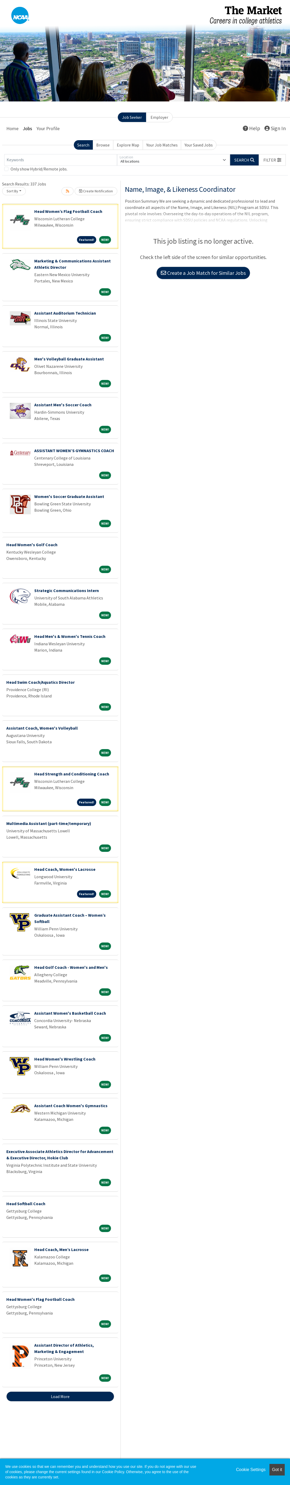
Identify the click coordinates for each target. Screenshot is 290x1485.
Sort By (12, 191)
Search (83, 145)
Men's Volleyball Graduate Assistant (69, 359)
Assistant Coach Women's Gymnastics (71, 1105)
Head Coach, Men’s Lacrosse (61, 1249)
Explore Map (128, 145)
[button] (272, 160)
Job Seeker (132, 117)
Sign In (275, 128)
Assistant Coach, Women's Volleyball (42, 728)
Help (251, 128)
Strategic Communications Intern (66, 590)
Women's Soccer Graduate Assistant (69, 496)
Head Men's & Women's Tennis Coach (69, 636)
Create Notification (96, 191)
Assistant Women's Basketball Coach (70, 1013)
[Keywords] (60, 160)
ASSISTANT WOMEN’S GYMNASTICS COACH (74, 450)
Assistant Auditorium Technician (65, 313)
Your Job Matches (162, 145)
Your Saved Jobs (199, 145)
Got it (277, 1469)
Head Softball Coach (25, 1203)
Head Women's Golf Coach (31, 544)
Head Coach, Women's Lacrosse (64, 869)
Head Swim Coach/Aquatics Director (40, 682)
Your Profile (48, 128)
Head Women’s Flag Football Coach (68, 211)
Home (12, 128)
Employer (159, 117)
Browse (103, 145)
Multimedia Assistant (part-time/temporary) (48, 823)
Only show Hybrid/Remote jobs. (39, 169)
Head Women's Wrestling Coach (64, 1059)
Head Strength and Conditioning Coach (71, 773)
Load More (60, 1396)
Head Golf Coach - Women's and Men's (71, 967)
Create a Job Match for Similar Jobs (203, 273)
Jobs (27, 128)
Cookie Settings (250, 1469)
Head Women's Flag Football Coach (40, 1299)
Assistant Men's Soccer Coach (62, 404)
